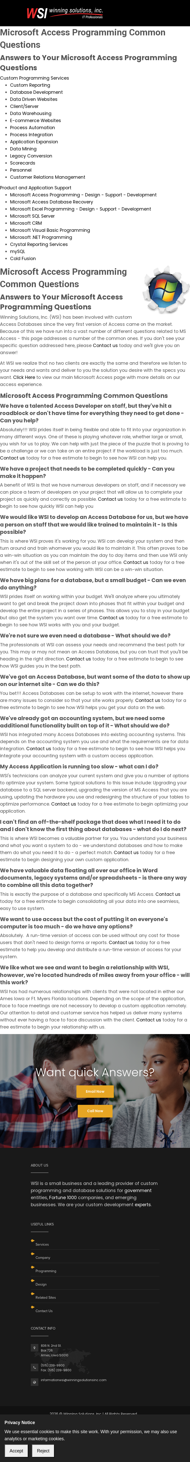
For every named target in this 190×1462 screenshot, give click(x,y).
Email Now (95, 1091)
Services (42, 1244)
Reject (43, 1450)
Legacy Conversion (31, 156)
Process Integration (31, 135)
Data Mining (23, 149)
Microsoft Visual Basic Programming (50, 230)
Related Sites (46, 1297)
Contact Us (44, 1311)
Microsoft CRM (26, 223)
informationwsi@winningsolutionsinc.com (73, 1380)
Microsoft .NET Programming (41, 237)
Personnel (21, 170)
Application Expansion (34, 142)
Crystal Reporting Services (39, 244)
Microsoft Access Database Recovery (51, 202)
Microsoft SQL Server (32, 216)
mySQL (17, 251)
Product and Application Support (35, 188)
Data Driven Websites (34, 99)
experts (143, 1205)
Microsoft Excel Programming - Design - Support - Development (80, 209)
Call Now (95, 1110)
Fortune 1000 (63, 1198)
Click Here (24, 377)
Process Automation (32, 128)
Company (43, 1257)
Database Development (36, 92)
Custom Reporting (30, 85)
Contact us (105, 345)
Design (41, 1284)
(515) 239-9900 (53, 1365)
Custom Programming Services (34, 78)
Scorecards (22, 163)
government (138, 1190)
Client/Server (24, 106)
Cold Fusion (23, 259)
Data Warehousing (30, 113)
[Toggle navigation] (156, 10)
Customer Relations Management (47, 177)
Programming (46, 1271)
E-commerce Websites (35, 121)
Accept (16, 1450)
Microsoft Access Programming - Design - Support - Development (83, 195)
